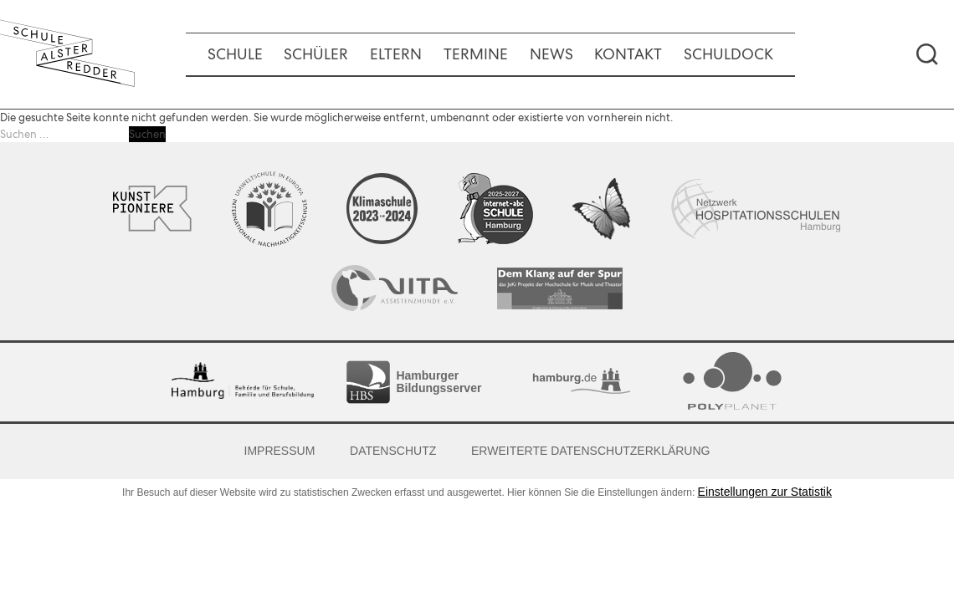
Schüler (316, 54)
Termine (476, 54)
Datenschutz (393, 450)
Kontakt (628, 54)
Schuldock (728, 54)
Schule (235, 54)
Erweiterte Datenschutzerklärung (590, 450)
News (551, 54)
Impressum (279, 450)
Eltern (396, 54)
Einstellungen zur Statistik (765, 492)
